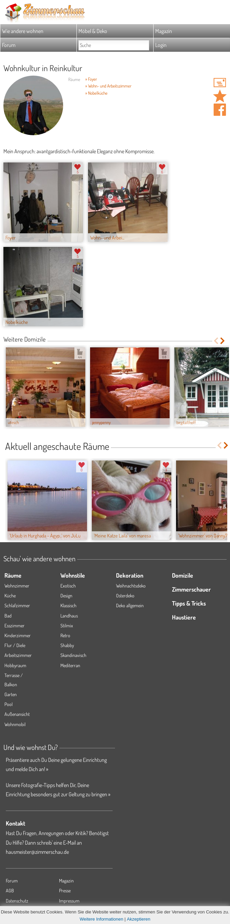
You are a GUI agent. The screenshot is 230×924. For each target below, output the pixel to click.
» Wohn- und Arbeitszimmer (108, 86)
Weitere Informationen (102, 919)
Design (66, 595)
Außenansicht (17, 714)
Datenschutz (17, 901)
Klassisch (68, 605)
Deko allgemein (130, 605)
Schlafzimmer (17, 605)
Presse (65, 890)
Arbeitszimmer (18, 655)
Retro (65, 635)
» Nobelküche (96, 93)
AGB (10, 890)
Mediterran (70, 665)
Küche (10, 595)
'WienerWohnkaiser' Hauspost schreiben (220, 82)
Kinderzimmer (17, 635)
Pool (8, 704)
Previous (215, 340)
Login (161, 45)
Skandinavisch (73, 655)
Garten (10, 694)
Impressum (69, 901)
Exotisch (68, 586)
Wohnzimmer (16, 586)
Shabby (67, 645)
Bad (8, 615)
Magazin (163, 31)
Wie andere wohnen (22, 31)
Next (223, 340)
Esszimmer (14, 625)
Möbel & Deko (92, 31)
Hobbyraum (15, 665)
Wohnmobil (15, 724)
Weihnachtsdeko (131, 586)
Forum (8, 45)
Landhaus (69, 615)
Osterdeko (125, 595)
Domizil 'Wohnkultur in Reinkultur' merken (220, 96)
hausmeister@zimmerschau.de (37, 851)
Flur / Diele (14, 645)
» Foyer (91, 79)
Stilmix (66, 625)
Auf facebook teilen (220, 109)
